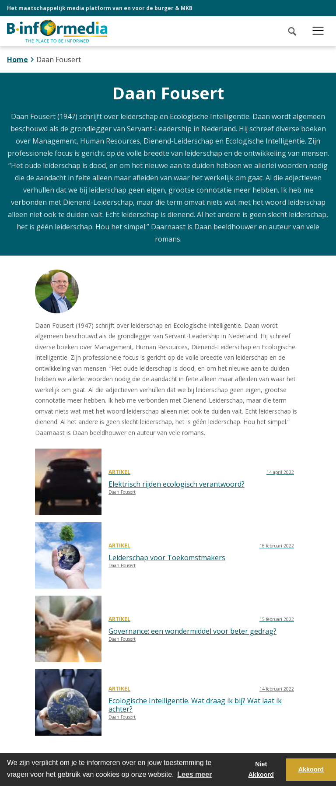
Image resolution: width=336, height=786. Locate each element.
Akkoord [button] (311, 769)
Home (17, 59)
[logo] (57, 31)
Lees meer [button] (194, 774)
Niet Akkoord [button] (261, 769)
